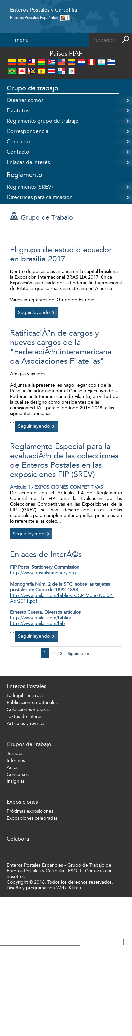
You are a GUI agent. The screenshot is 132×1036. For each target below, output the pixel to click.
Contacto (18, 152)
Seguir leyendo (34, 312)
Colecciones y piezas (28, 709)
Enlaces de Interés (28, 162)
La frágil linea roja (25, 695)
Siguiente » (78, 653)
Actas (12, 767)
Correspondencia (27, 131)
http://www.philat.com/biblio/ (40, 618)
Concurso (18, 141)
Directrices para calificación (40, 197)
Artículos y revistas (26, 723)
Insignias (16, 781)
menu (22, 40)
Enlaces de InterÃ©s (46, 554)
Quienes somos (25, 100)
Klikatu (76, 888)
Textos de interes (24, 716)
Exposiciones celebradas (32, 818)
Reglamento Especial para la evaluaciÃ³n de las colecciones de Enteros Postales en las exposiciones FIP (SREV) (64, 460)
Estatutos (18, 110)
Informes (16, 760)
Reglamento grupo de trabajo (43, 121)
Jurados (15, 753)
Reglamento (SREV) (30, 187)
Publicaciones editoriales (32, 702)
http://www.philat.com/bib (37, 623)
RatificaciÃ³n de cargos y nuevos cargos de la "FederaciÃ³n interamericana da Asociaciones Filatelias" (60, 347)
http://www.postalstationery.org (43, 573)
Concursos (18, 774)
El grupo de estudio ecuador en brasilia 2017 (61, 254)
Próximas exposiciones (30, 811)
